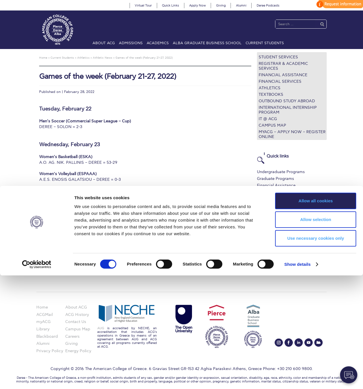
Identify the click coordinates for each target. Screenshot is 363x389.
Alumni (241, 5)
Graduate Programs (275, 178)
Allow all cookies (316, 314)
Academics (158, 43)
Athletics (269, 88)
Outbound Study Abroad (287, 101)
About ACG (103, 43)
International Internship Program (288, 110)
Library (263, 192)
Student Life (268, 213)
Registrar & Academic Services (283, 66)
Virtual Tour (143, 5)
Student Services (278, 57)
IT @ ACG (268, 118)
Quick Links (170, 5)
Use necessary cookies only (315, 351)
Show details (297, 377)
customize (339, 4)
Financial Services (280, 81)
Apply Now (197, 5)
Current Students (265, 43)
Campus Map (272, 125)
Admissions (131, 43)
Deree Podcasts (268, 5)
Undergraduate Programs (281, 171)
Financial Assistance (283, 75)
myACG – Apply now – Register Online (292, 134)
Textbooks (271, 94)
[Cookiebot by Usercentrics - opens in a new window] (37, 378)
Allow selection (315, 333)
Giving (221, 5)
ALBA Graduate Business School (207, 43)
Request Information (276, 220)
